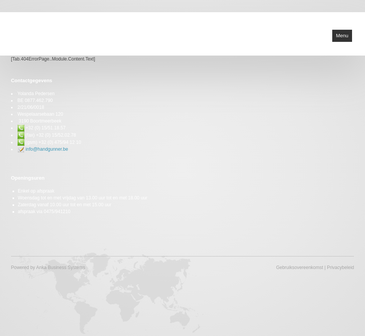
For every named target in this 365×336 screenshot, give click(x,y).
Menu (342, 35)
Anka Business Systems (60, 267)
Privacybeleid (340, 267)
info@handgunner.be (47, 149)
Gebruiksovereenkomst (299, 267)
